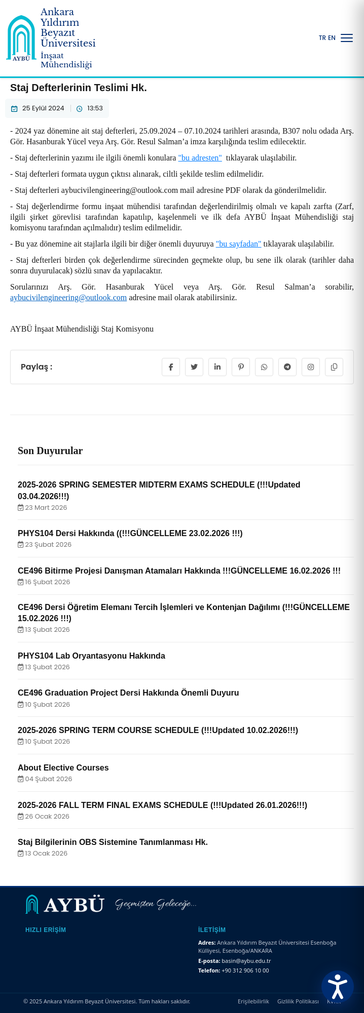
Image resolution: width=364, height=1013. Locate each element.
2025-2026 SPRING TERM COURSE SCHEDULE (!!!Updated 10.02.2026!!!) (158, 730)
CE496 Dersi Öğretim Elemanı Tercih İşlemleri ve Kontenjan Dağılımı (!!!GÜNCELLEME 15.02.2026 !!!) (184, 613)
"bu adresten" (200, 157)
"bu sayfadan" (239, 243)
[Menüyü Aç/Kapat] (347, 38)
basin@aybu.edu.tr (246, 960)
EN (332, 38)
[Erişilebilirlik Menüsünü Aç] (337, 986)
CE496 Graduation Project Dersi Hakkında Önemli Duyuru (128, 692)
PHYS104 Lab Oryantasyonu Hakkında (91, 656)
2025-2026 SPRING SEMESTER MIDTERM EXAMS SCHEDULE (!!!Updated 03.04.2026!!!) (159, 490)
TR (322, 38)
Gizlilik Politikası (298, 1001)
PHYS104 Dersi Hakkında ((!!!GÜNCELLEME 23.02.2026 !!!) (130, 533)
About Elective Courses (63, 767)
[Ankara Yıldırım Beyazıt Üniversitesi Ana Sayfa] (59, 38)
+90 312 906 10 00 (245, 970)
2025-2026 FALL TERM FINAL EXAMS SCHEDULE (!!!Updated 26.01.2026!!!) (162, 805)
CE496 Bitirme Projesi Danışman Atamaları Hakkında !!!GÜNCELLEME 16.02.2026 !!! (179, 570)
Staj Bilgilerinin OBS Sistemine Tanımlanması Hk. (113, 842)
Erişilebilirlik (253, 1001)
